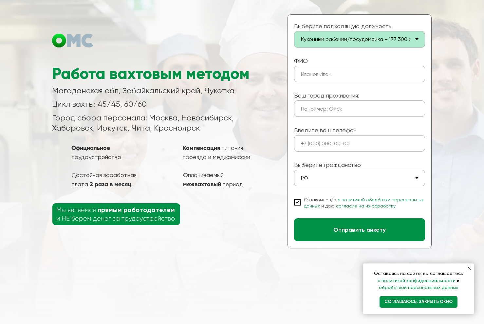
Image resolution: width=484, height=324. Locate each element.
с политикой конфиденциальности (417, 280)
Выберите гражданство (327, 164)
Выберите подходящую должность (342, 26)
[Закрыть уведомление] (469, 268)
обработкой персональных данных (418, 287)
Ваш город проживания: (326, 95)
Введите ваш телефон (325, 130)
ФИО (301, 60)
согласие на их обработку (366, 205)
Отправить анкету (359, 229)
